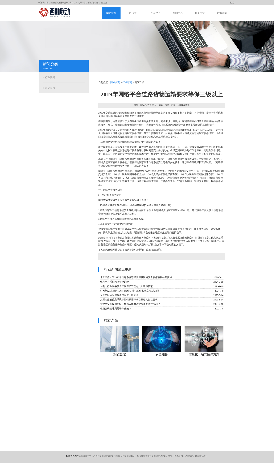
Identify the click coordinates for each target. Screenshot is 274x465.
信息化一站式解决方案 (204, 356)
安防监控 (119, 356)
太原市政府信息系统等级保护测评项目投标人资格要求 (128, 300)
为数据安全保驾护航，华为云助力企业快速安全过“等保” (129, 305)
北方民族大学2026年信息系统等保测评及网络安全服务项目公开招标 (135, 278)
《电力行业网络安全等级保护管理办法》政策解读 (126, 287)
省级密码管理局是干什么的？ (115, 309)
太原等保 (82, 2)
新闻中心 (178, 13)
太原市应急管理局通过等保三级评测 (118, 296)
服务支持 (200, 13)
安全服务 (162, 356)
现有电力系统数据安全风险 (114, 282)
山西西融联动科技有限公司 (58, 2)
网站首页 (111, 13)
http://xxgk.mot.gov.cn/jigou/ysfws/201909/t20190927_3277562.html (180, 129)
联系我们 (222, 13)
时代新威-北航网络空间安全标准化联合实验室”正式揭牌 (129, 291)
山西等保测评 (72, 456)
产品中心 (155, 13)
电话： (233, 2)
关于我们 (133, 13)
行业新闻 (49, 77)
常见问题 (49, 88)
